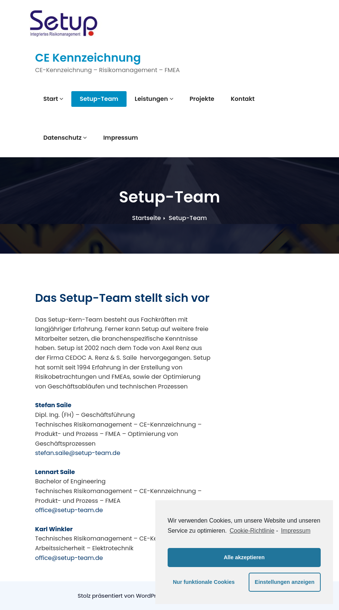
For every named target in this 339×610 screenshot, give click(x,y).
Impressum (120, 137)
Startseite (146, 218)
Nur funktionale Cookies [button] (204, 582)
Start (53, 99)
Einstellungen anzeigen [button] (284, 582)
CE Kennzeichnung (88, 58)
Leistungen (154, 99)
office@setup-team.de (69, 510)
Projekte (202, 99)
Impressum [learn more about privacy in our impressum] (295, 530)
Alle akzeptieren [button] (244, 557)
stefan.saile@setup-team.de (77, 453)
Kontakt (243, 99)
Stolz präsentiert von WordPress (122, 596)
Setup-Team (99, 99)
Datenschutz (65, 137)
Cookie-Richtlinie (252, 530)
